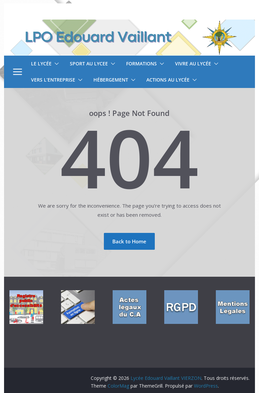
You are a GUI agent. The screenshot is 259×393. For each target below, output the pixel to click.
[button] (55, 63)
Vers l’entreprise (53, 80)
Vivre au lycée (193, 63)
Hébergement (110, 80)
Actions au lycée (168, 80)
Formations (141, 63)
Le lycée (41, 63)
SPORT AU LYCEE (89, 63)
